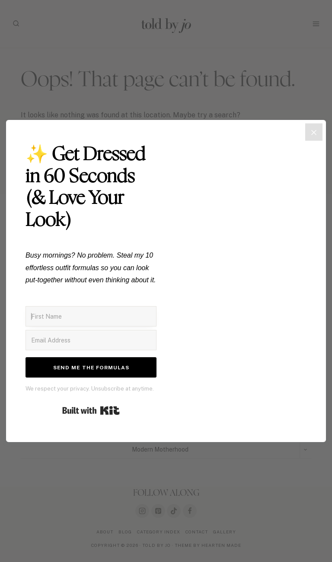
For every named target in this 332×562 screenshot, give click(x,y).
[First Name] (91, 316)
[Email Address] (91, 340)
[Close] (313, 132)
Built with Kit (91, 410)
